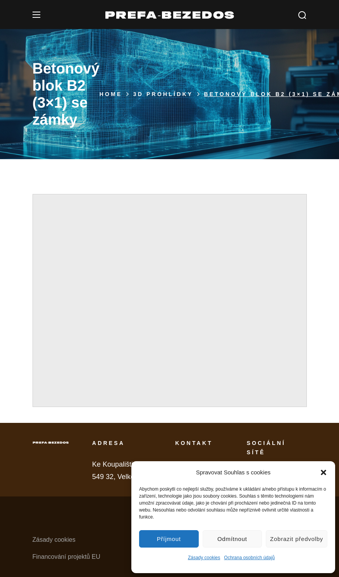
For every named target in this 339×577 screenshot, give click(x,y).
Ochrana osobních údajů (249, 557)
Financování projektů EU (66, 556)
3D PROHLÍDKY (163, 94)
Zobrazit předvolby (296, 539)
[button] (323, 472)
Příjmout (169, 539)
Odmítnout (232, 539)
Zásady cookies (204, 557)
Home (111, 94)
